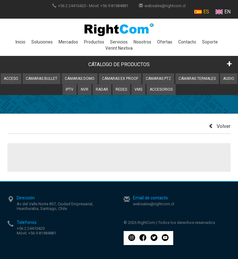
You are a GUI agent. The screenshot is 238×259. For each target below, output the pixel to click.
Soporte (210, 41)
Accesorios (161, 89)
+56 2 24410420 (72, 5)
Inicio (20, 41)
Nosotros (142, 41)
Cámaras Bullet (41, 78)
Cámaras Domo (80, 78)
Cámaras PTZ (158, 78)
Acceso (11, 78)
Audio (228, 78)
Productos (94, 41)
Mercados (68, 41)
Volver (220, 126)
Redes (121, 89)
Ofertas (164, 41)
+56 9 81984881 (114, 5)
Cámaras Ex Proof (120, 78)
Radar (102, 89)
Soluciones (42, 41)
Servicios (119, 41)
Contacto (187, 41)
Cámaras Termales (197, 78)
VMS (138, 89)
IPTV (69, 89)
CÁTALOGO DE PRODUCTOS (119, 64)
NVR (84, 89)
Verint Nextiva (119, 48)
